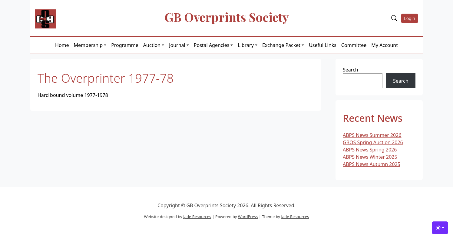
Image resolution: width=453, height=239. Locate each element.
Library (245, 45)
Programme (124, 45)
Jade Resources (197, 216)
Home (62, 45)
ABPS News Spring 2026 (370, 149)
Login (409, 18)
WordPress (248, 216)
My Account (384, 45)
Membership (88, 45)
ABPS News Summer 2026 (372, 135)
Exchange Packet (281, 45)
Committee (353, 45)
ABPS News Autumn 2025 (371, 164)
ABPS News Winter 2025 (370, 157)
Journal (177, 45)
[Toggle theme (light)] (440, 227)
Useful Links (322, 45)
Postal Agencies (212, 45)
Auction (151, 45)
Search (350, 69)
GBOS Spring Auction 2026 (373, 142)
